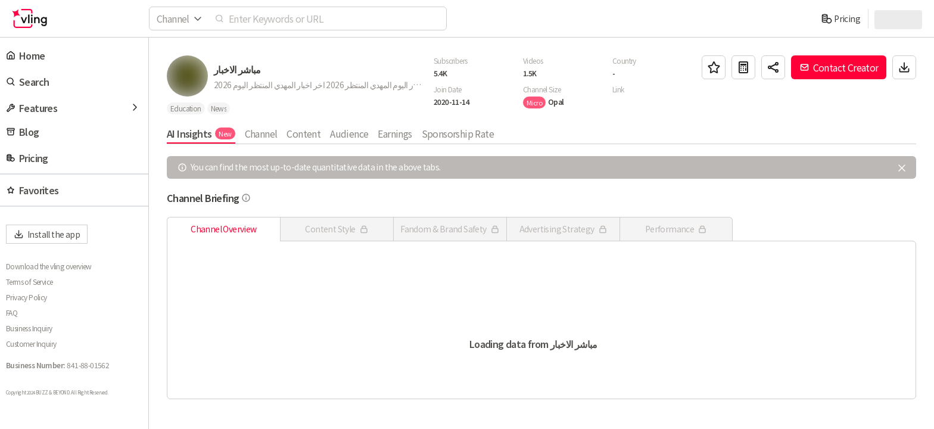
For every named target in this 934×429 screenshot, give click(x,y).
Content (303, 133)
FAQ (11, 313)
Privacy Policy (26, 297)
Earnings (395, 133)
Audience (349, 133)
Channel (261, 133)
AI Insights (201, 133)
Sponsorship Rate (458, 133)
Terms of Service (29, 282)
